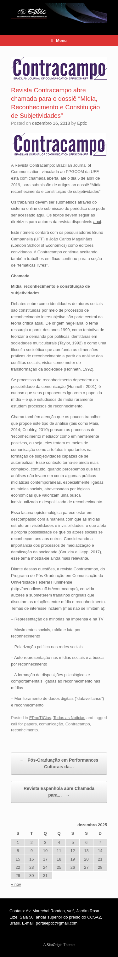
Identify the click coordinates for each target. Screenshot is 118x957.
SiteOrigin (55, 945)
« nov (16, 884)
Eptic (82, 123)
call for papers (24, 724)
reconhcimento (24, 730)
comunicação (51, 724)
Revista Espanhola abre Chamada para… (59, 792)
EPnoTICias (40, 717)
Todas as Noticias (69, 717)
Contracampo (77, 724)
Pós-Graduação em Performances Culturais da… (59, 763)
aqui (40, 215)
